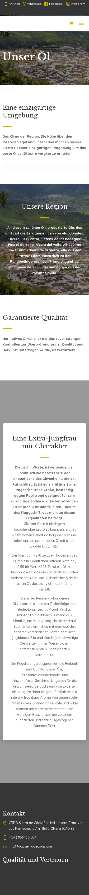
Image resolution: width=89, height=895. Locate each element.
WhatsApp (32, 4)
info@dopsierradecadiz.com (31, 846)
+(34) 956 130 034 (23, 837)
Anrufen (12, 4)
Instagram (75, 4)
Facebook (54, 4)
